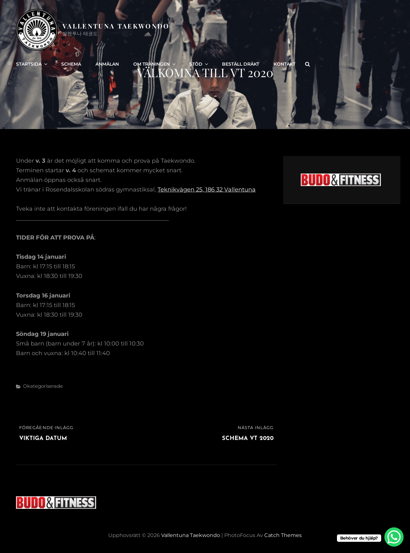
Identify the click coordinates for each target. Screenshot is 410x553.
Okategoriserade (43, 386)
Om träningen (154, 64)
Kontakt (284, 64)
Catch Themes (283, 535)
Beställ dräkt (240, 64)
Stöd (199, 64)
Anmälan (107, 64)
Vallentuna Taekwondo (116, 25)
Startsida (32, 64)
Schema (71, 64)
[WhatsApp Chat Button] (394, 537)
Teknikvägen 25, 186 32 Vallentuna (207, 189)
